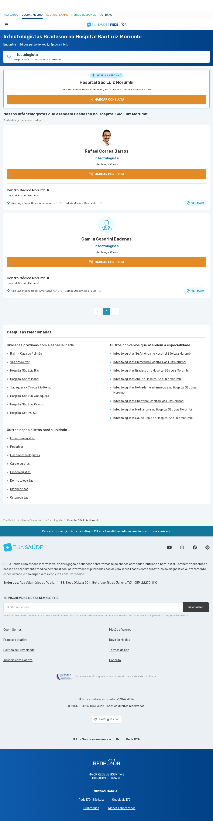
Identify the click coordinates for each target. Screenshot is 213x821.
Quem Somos (12, 630)
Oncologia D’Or (122, 800)
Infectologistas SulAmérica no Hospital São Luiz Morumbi (152, 353)
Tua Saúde (10, 14)
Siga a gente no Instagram (182, 547)
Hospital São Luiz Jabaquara (29, 396)
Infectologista (54, 520)
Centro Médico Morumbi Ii (28, 190)
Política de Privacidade (19, 650)
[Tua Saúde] (23, 547)
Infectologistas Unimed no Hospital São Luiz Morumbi (149, 362)
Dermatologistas (21, 480)
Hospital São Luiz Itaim (25, 370)
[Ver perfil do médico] (106, 137)
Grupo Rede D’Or (128, 739)
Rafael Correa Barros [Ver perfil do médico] (106, 151)
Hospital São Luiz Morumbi (106, 82)
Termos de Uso (119, 650)
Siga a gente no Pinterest (207, 547)
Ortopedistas (19, 489)
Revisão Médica (119, 640)
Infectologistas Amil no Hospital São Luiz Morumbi (147, 379)
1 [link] (106, 312)
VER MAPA (195, 203)
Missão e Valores (120, 630)
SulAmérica (91, 808)
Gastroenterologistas (25, 455)
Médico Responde (83, 14)
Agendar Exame (57, 14)
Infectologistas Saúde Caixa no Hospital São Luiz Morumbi (153, 418)
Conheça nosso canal (169, 547)
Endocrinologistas (22, 438)
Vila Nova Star (20, 362)
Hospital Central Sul (23, 413)
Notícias (105, 14)
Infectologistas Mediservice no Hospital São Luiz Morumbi (152, 409)
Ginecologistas (20, 472)
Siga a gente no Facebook (195, 547)
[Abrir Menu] (6, 24)
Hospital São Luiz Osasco (27, 404)
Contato (115, 660)
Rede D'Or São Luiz (91, 800)
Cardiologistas (20, 464)
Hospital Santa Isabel (24, 379)
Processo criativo (15, 640)
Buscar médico (32, 14)
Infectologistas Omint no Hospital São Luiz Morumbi (148, 401)
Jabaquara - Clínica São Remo (30, 387)
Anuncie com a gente (17, 660)
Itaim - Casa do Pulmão (26, 353)
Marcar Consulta (31, 520)
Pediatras (17, 447)
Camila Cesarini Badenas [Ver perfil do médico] (106, 239)
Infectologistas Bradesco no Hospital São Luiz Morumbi (151, 370)
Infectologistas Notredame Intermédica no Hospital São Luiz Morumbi (154, 390)
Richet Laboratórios (121, 808)
